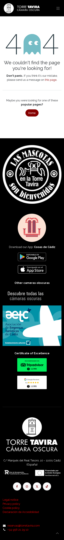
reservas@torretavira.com (24, 525)
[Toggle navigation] (58, 8)
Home (32, 113)
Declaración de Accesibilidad (21, 512)
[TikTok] (47, 486)
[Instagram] (27, 486)
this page (50, 79)
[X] (37, 486)
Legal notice (10, 499)
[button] (57, 533)
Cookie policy (11, 508)
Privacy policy (11, 503)
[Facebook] (17, 486)
